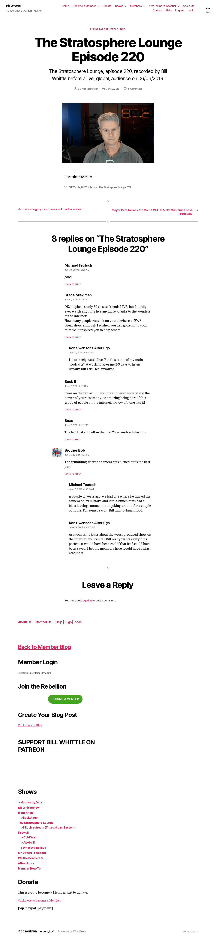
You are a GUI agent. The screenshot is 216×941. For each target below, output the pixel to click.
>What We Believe (35, 849)
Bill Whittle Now (30, 808)
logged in (86, 601)
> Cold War (29, 838)
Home (65, 6)
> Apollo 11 (29, 843)
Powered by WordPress (72, 932)
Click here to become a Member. (41, 902)
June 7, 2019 (113, 89)
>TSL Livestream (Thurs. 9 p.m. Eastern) (51, 828)
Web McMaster (89, 89)
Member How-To (30, 869)
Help (168, 10)
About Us (188, 6)
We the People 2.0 (31, 859)
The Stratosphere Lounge (108, 30)
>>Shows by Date (31, 803)
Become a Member (84, 6)
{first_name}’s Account (162, 6)
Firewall (24, 834)
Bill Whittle (14, 6)
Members (136, 6)
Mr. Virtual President (33, 854)
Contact (157, 10)
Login (191, 10)
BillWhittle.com (90, 188)
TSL (131, 188)
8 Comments (136, 89)
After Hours (27, 864)
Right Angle (27, 814)
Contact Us (47, 623)
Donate (107, 6)
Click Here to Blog (31, 726)
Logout (179, 10)
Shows (119, 6)
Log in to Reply (72, 285)
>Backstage (30, 818)
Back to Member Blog (52, 647)
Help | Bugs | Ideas (77, 623)
